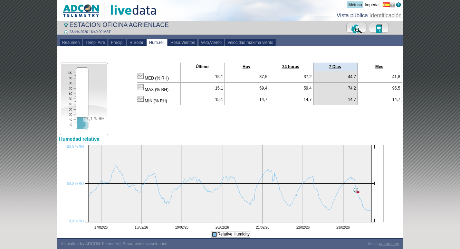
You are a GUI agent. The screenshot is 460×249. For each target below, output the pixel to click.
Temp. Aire (95, 42)
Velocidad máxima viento (250, 42)
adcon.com (389, 243)
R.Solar (136, 42)
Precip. (117, 42)
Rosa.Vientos (183, 42)
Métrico (355, 4)
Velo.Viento (211, 42)
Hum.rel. (157, 42)
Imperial (372, 4)
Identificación (386, 15)
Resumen (71, 42)
